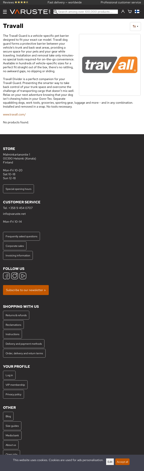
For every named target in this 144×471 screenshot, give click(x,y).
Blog (8, 416)
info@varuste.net (14, 214)
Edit (110, 462)
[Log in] (123, 11)
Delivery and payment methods (24, 343)
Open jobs (11, 454)
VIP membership (15, 384)
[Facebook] (6, 276)
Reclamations (13, 324)
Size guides (12, 426)
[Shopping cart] (130, 11)
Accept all (122, 462)
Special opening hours (18, 189)
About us (11, 445)
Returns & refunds (16, 315)
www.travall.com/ (14, 114)
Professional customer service (121, 2)
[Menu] (5, 12)
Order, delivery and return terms (24, 353)
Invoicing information (18, 255)
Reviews (16, 2)
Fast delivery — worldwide (65, 2)
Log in (9, 375)
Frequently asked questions (21, 236)
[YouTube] (23, 276)
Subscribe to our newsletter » (26, 290)
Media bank (12, 435)
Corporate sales (15, 246)
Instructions (12, 334)
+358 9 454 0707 (20, 208)
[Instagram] (14, 276)
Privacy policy (13, 394)
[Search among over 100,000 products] (85, 11)
